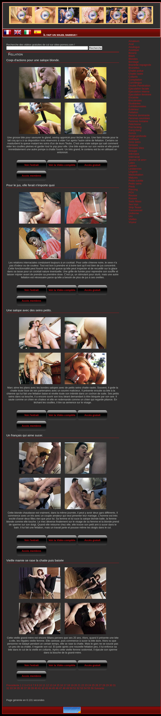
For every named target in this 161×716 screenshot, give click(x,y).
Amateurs (134, 41)
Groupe (133, 150)
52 (78, 688)
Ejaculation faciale (139, 88)
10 (40, 685)
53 (81, 688)
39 (32, 688)
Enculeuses (135, 100)
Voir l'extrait (31, 164)
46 (57, 688)
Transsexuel (135, 210)
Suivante (99, 688)
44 (50, 688)
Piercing (133, 189)
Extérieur (134, 109)
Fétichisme (135, 124)
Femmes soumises (139, 118)
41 (39, 688)
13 (51, 685)
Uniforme (134, 213)
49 (67, 688)
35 (18, 688)
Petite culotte (136, 180)
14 (54, 685)
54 (85, 688)
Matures (133, 177)
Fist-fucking (135, 127)
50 (71, 688)
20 (75, 685)
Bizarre (133, 52)
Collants (133, 76)
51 (74, 688)
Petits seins (135, 183)
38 (28, 688)
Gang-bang (135, 130)
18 (68, 685)
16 (61, 685)
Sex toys (133, 204)
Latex (132, 162)
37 (25, 688)
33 (11, 688)
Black (132, 55)
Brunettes (134, 67)
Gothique (134, 139)
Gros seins (135, 142)
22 (82, 685)
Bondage (134, 61)
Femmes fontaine (138, 121)
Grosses (133, 144)
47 (60, 688)
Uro (131, 216)
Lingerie (133, 171)
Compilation (135, 79)
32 (7, 688)
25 (93, 685)
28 (103, 685)
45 (53, 688)
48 (64, 688)
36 (21, 688)
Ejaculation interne (139, 91)
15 (58, 685)
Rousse (133, 195)
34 (14, 688)
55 (88, 688)
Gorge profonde (137, 136)
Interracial (134, 156)
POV (131, 192)
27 (100, 685)
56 (92, 688)
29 (107, 685)
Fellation (133, 112)
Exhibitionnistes (137, 106)
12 (47, 685)
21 (79, 685)
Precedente (12, 685)
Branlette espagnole (140, 64)
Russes (133, 198)
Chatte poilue (136, 70)
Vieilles (132, 219)
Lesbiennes (135, 168)
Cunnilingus (135, 82)
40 (35, 688)
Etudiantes (134, 103)
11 (44, 685)
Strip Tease (135, 207)
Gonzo (132, 133)
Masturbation (136, 174)
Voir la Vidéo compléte (61, 164)
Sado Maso (135, 201)
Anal (131, 44)
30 (110, 685)
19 (72, 685)
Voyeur (132, 222)
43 (46, 688)
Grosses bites (136, 147)
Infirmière (134, 153)
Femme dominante (139, 115)
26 (96, 685)
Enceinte (133, 97)
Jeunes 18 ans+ (138, 159)
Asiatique (134, 49)
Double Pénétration (139, 85)
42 (43, 688)
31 (114, 685)
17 (65, 685)
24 (89, 685)
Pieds (132, 186)
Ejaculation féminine (140, 94)
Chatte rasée (136, 73)
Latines (133, 165)
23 (86, 685)
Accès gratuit (92, 164)
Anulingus (134, 47)
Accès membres (31, 175)
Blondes (133, 58)
